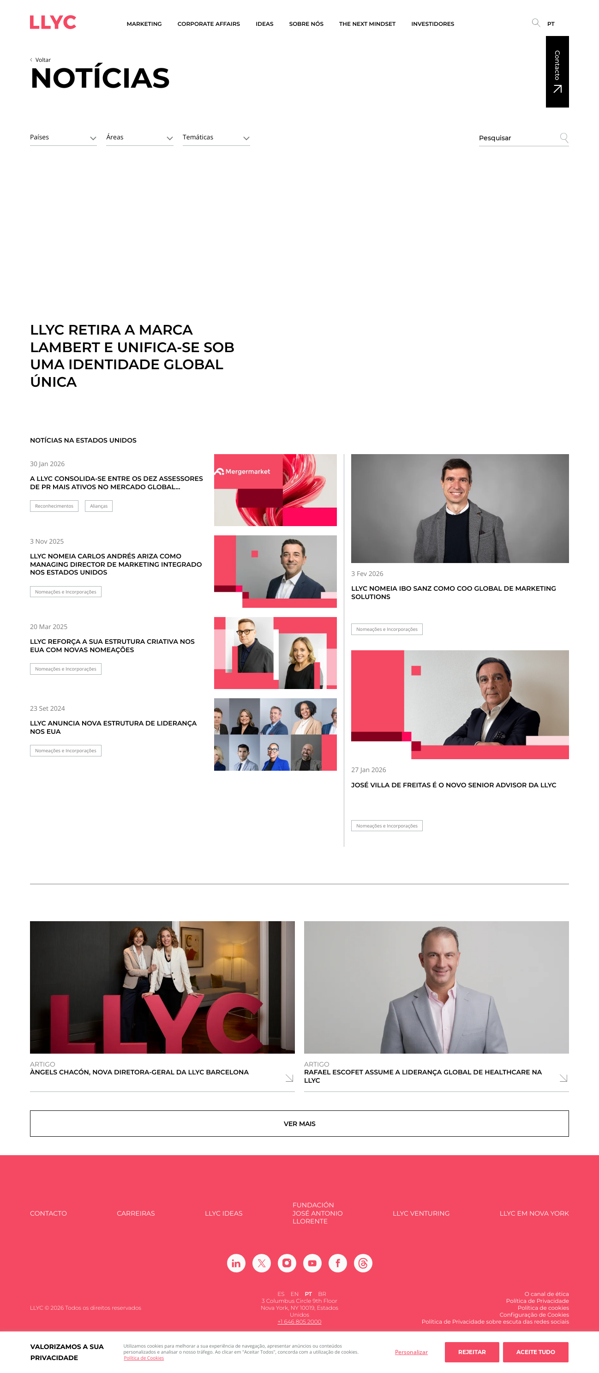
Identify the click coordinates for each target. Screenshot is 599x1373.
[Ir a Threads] (363, 1274)
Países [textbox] (39, 137)
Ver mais (300, 1129)
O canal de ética (547, 1304)
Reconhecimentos (54, 506)
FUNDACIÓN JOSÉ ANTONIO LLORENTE (318, 1224)
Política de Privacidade (537, 1311)
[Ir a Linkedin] (236, 1274)
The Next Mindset (367, 24)
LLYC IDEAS (223, 1224)
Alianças (99, 506)
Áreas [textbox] (114, 137)
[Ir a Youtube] (312, 1274)
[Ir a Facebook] (338, 1274)
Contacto (557, 65)
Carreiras (136, 1224)
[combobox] (63, 136)
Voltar (43, 59)
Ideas (264, 24)
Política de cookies (543, 1318)
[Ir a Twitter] (261, 1274)
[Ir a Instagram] (287, 1274)
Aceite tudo (535, 1352)
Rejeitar (472, 1352)
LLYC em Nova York (534, 1224)
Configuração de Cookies (534, 1325)
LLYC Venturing (421, 1224)
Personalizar (411, 1352)
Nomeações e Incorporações (65, 592)
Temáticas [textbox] (198, 137)
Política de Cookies (144, 1358)
